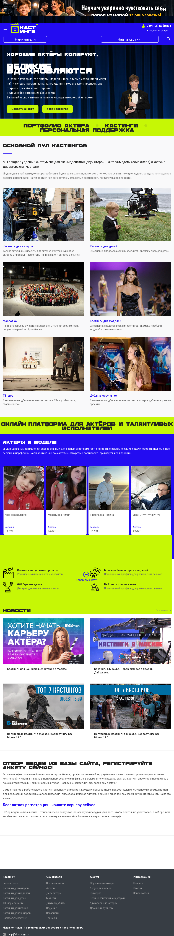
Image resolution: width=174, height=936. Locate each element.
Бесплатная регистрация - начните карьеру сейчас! (49, 805)
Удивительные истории (103, 903)
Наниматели (25, 39)
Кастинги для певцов (15, 908)
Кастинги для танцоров (17, 913)
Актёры (50, 888)
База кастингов (57, 109)
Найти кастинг (130, 39)
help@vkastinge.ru (18, 934)
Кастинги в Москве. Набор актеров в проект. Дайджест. (123, 670)
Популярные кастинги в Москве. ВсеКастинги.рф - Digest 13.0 (40, 735)
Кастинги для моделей (16, 893)
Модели (51, 898)
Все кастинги (10, 883)
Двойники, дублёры (101, 908)
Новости (138, 883)
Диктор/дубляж (55, 903)
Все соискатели (55, 883)
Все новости (163, 610)
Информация (141, 877)
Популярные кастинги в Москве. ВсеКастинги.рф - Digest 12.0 (127, 735)
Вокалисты (52, 913)
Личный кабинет (159, 25)
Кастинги (9, 877)
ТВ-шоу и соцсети (13, 903)
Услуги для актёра (100, 888)
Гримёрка (95, 893)
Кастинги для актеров (16, 888)
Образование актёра (102, 883)
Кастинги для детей (14, 898)
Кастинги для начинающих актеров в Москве (37, 669)
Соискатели (54, 877)
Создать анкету (22, 109)
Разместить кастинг (15, 918)
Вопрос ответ (141, 893)
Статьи (137, 888)
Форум (94, 877)
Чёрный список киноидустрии (107, 898)
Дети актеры (53, 893)
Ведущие (51, 908)
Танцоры (51, 918)
